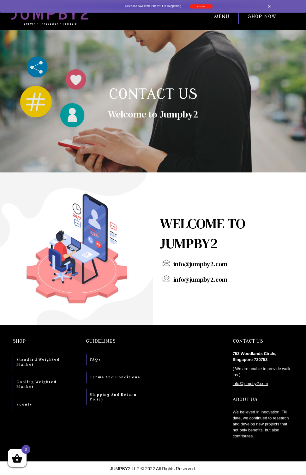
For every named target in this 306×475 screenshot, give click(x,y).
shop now (201, 6)
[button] (166, 16)
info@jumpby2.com (250, 383)
